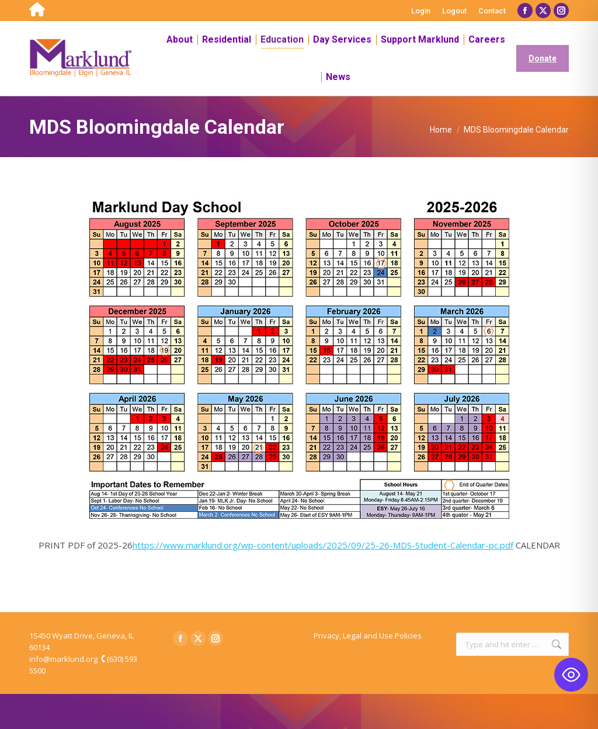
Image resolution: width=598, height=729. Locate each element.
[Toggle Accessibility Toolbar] (571, 675)
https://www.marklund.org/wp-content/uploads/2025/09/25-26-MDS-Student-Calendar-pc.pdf (323, 545)
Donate (543, 58)
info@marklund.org (63, 659)
